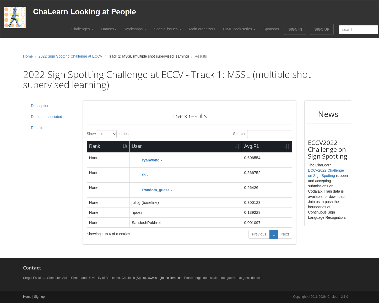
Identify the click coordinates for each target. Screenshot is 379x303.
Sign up (39, 297)
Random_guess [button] (157, 190)
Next (285, 234)
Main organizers (202, 29)
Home (28, 56)
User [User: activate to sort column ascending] (137, 146)
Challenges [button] (82, 29)
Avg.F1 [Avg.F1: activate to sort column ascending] (251, 146)
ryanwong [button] (152, 160)
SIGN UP (321, 29)
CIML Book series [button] (239, 29)
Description (40, 106)
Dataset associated (46, 117)
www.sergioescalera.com (165, 278)
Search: (262, 134)
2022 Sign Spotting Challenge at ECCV (70, 56)
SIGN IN (295, 29)
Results (37, 128)
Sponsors (271, 29)
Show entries (108, 134)
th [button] (145, 175)
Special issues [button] (167, 29)
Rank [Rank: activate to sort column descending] (94, 146)
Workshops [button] (135, 29)
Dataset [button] (108, 29)
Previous (259, 234)
